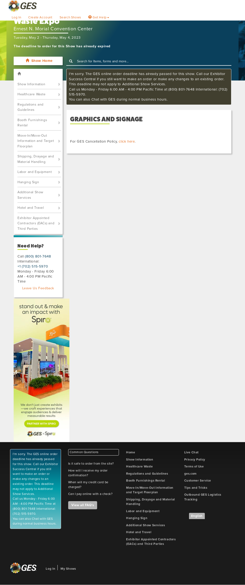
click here (127, 141)
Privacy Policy (194, 460)
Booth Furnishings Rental (32, 123)
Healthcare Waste (31, 94)
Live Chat (191, 452)
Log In (16, 17)
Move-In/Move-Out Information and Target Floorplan (35, 141)
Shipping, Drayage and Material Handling (35, 159)
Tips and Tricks (195, 488)
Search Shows (70, 17)
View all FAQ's (82, 505)
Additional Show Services (30, 195)
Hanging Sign (28, 182)
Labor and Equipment (34, 172)
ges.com (190, 474)
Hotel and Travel (30, 208)
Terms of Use (194, 466)
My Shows (68, 569)
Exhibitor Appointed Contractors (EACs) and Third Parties (35, 223)
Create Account (40, 17)
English (197, 516)
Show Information (31, 84)
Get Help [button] (98, 17)
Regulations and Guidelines (30, 107)
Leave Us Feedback (38, 288)
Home (130, 452)
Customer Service (197, 481)
